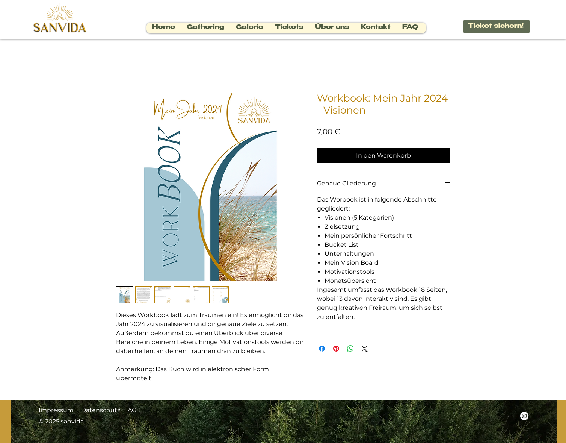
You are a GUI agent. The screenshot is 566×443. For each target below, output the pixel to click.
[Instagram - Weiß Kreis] (524, 416)
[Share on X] (364, 348)
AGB (135, 410)
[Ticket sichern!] (496, 26)
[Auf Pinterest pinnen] (336, 348)
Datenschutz (100, 410)
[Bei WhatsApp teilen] (350, 348)
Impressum (56, 410)
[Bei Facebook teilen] (321, 348)
